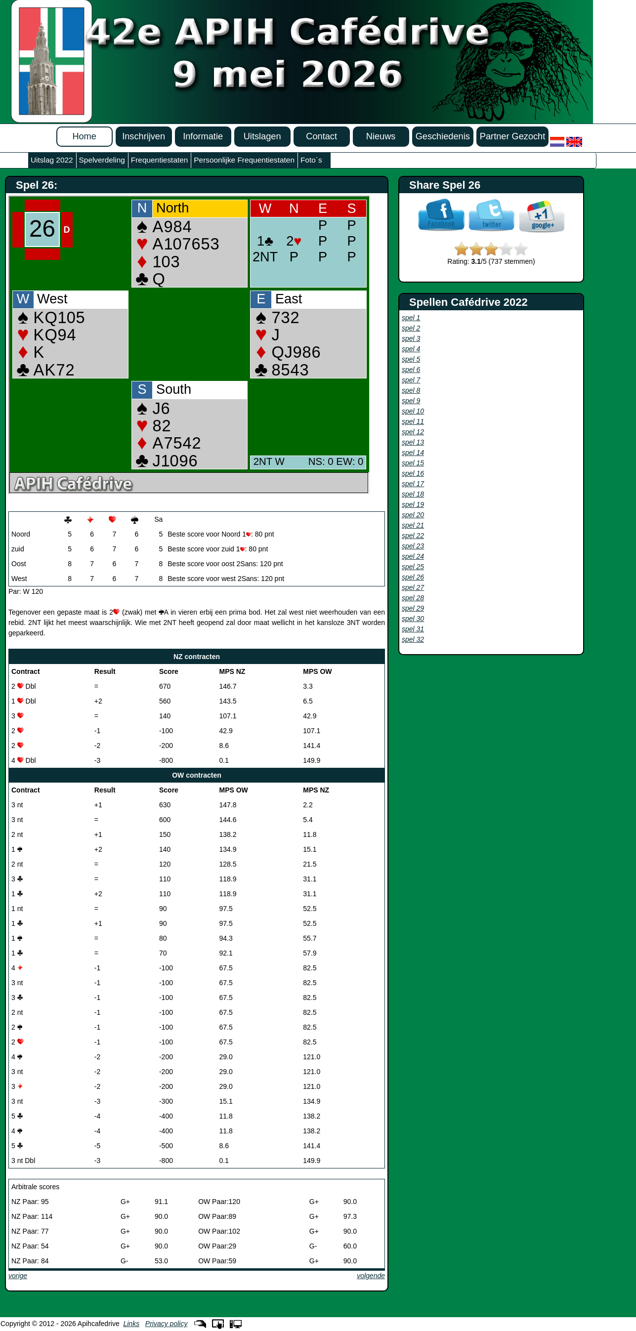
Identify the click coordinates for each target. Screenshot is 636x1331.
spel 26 (413, 577)
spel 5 (411, 359)
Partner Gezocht (512, 136)
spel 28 (413, 598)
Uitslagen (262, 136)
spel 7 (411, 380)
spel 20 (413, 515)
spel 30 (413, 619)
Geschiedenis (443, 136)
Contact (321, 136)
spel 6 (411, 370)
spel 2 (411, 328)
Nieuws (381, 136)
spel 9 (411, 401)
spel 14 (413, 453)
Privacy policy (166, 1324)
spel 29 (413, 608)
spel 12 (413, 432)
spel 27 (413, 587)
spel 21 (413, 525)
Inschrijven (143, 136)
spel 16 (413, 473)
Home (84, 136)
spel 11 (413, 421)
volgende (371, 1276)
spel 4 (411, 349)
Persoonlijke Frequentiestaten (244, 160)
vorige (17, 1276)
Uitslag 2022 (52, 160)
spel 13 (413, 442)
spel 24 (413, 556)
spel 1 (411, 318)
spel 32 (413, 639)
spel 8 (411, 390)
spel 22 (413, 536)
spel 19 (413, 504)
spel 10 (413, 411)
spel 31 (413, 629)
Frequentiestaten (159, 160)
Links (131, 1324)
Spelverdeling (102, 160)
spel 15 (413, 463)
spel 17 (413, 484)
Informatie (203, 136)
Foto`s (311, 160)
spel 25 (413, 567)
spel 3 (411, 338)
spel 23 (413, 546)
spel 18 (413, 494)
